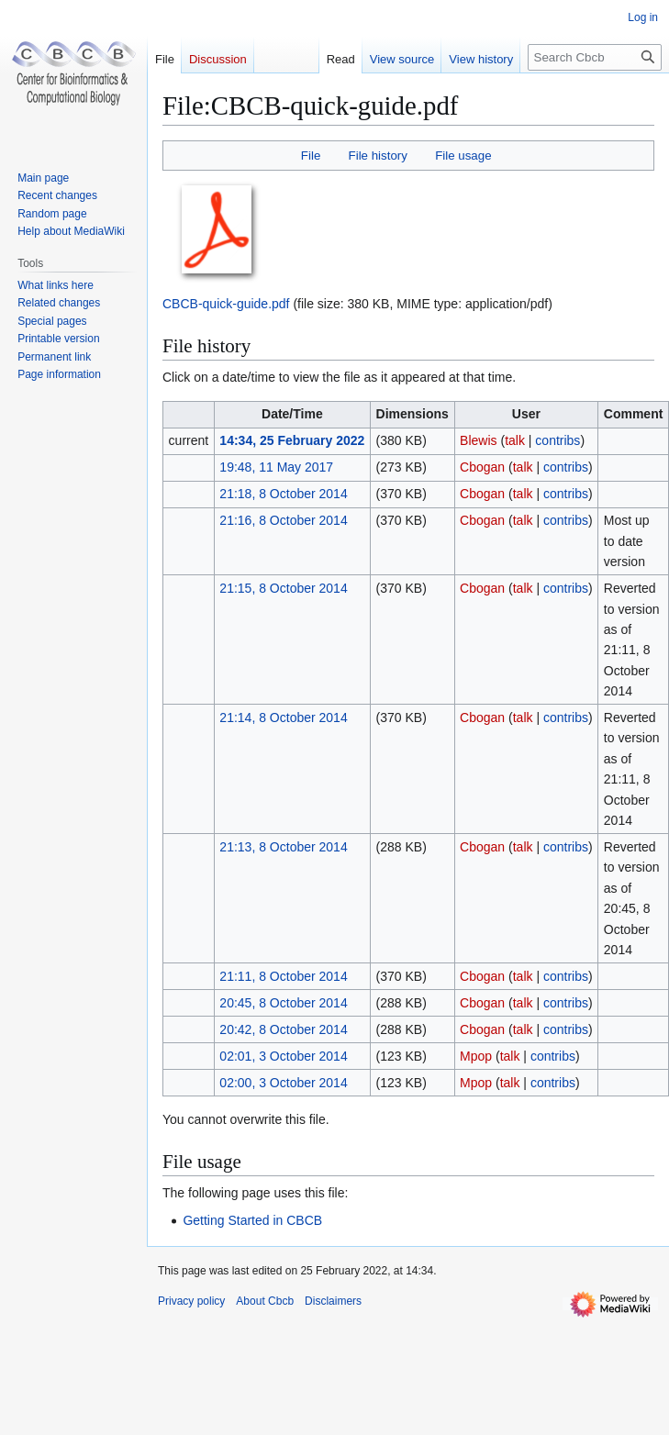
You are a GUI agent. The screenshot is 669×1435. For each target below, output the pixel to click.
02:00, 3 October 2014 (283, 1082)
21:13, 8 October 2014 (283, 847)
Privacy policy (191, 1301)
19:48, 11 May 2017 (276, 467)
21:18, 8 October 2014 (283, 493)
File (310, 155)
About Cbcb (265, 1301)
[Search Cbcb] (595, 57)
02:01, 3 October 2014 (283, 1056)
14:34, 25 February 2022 (291, 440)
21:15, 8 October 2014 (283, 588)
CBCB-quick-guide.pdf (226, 303)
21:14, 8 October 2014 (283, 717)
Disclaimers (333, 1301)
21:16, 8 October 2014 (283, 520)
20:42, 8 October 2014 (283, 1029)
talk (515, 440)
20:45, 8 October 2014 (283, 1003)
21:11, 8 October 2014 (283, 976)
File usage (463, 155)
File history (378, 155)
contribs (557, 440)
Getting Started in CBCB (252, 1220)
